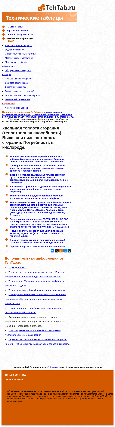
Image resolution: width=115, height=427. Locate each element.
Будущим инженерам (15, 50)
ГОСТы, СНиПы (15, 27)
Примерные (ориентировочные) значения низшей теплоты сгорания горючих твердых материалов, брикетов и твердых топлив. (37, 168)
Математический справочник (19, 58)
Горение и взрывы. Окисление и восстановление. (37, 246)
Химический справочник (16, 108)
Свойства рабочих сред (16, 83)
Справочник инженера (16, 87)
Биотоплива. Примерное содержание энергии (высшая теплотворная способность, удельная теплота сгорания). (40, 189)
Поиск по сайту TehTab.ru (20, 34)
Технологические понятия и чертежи (22, 95)
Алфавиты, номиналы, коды (18, 45)
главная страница (52, 112)
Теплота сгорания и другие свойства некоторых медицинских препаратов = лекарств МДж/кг (36, 196)
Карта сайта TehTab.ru (18, 30)
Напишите (54, 367)
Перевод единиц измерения (18, 78)
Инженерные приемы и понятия (20, 54)
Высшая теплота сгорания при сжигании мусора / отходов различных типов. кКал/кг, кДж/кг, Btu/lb (37, 241)
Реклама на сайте (14, 379)
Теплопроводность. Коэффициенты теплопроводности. (37, 290)
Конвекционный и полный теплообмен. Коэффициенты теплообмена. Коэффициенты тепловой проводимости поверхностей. (35, 299)
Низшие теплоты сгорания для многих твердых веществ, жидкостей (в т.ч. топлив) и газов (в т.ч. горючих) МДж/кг (37, 233)
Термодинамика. (17, 267)
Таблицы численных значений (19, 91)
